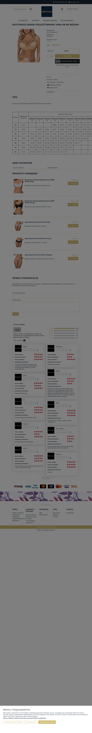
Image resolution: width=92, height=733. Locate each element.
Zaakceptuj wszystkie (47, 722)
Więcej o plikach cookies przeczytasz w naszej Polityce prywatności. (24, 718)
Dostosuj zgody (31, 722)
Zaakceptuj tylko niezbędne (14, 722)
